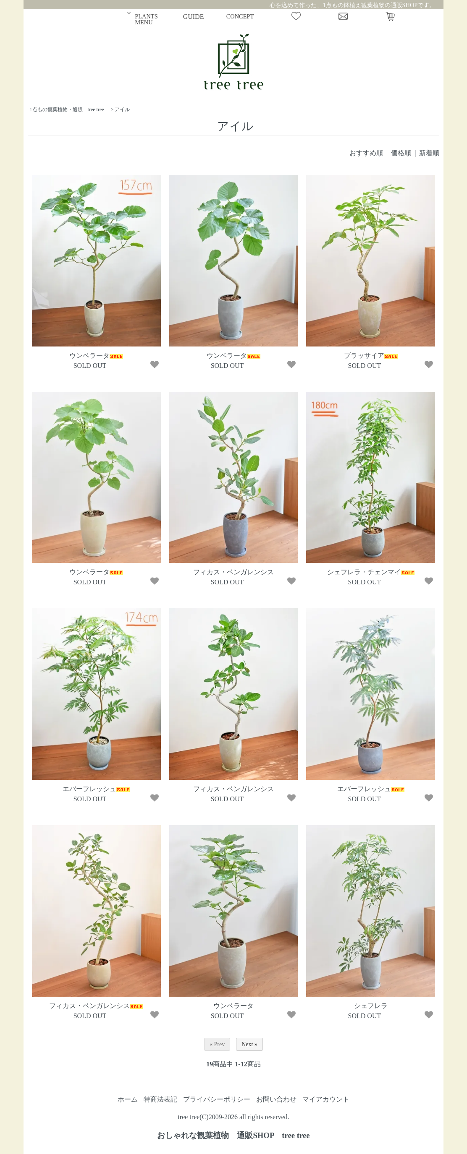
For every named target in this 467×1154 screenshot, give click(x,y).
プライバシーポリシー (216, 1099)
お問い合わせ (276, 1099)
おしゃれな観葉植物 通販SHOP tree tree (233, 1135)
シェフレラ (371, 1005)
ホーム (128, 1099)
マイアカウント (325, 1099)
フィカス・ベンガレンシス (233, 572)
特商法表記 (160, 1099)
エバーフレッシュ (96, 788)
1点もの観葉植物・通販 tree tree (67, 109)
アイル (122, 109)
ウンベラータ (96, 355)
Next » (249, 1044)
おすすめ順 (366, 152)
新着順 (429, 152)
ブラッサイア (371, 355)
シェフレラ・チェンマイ (371, 572)
